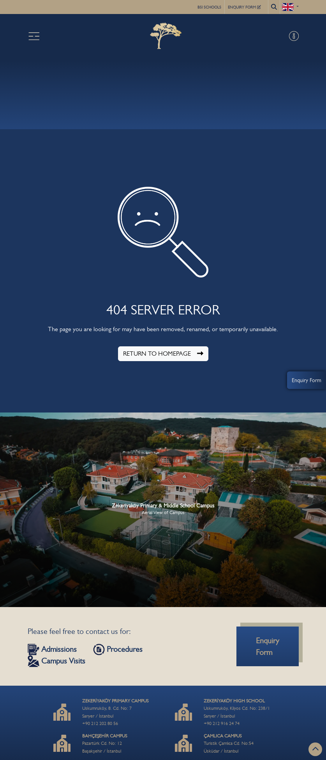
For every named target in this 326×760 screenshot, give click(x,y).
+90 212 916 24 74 (222, 723)
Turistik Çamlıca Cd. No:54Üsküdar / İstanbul (229, 743)
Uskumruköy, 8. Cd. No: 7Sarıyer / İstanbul (115, 708)
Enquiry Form (306, 380)
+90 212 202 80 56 (100, 723)
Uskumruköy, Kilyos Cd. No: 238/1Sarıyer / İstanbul (237, 708)
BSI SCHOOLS (209, 7)
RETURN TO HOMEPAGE (163, 353)
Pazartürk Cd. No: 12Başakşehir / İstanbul (104, 743)
